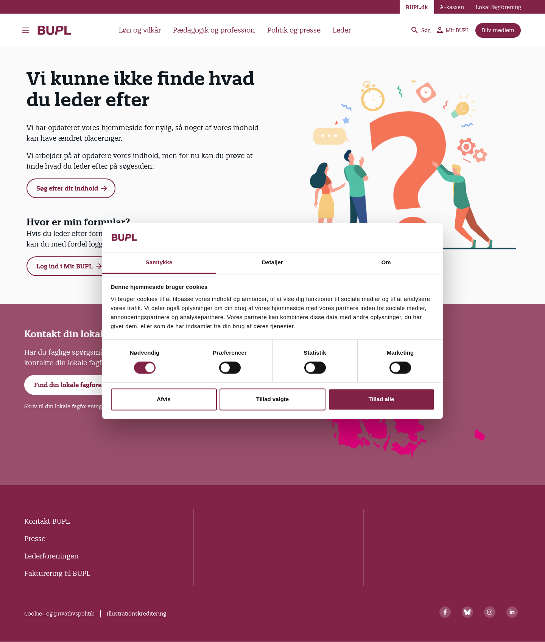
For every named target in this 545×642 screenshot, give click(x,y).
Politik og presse (294, 30)
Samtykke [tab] (159, 262)
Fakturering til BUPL (57, 573)
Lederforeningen (51, 556)
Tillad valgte (272, 399)
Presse (34, 538)
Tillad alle (381, 399)
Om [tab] (386, 262)
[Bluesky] (467, 612)
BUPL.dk (417, 7)
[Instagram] (489, 612)
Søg (420, 30)
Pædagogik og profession (214, 30)
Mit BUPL (453, 30)
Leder (342, 30)
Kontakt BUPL (47, 521)
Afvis (164, 399)
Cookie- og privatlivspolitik (59, 613)
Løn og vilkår (140, 30)
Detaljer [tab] (272, 262)
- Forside (54, 30)
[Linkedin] (512, 612)
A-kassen (452, 7)
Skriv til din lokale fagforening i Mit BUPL (77, 406)
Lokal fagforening (498, 7)
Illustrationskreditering (136, 613)
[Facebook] (445, 612)
